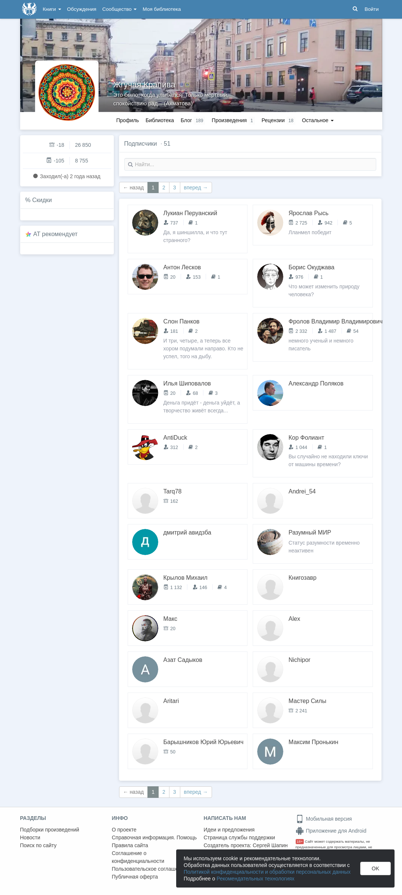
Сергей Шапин (270, 845)
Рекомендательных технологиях (255, 879)
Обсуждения (81, 9)
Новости (30, 837)
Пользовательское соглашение (149, 869)
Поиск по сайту (38, 845)
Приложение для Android (331, 831)
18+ (300, 841)
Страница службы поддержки (239, 837)
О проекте (124, 830)
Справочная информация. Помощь (154, 837)
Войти (372, 9)
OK (375, 868)
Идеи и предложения (229, 830)
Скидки (42, 200)
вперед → (196, 188)
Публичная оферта (135, 877)
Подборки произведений (50, 830)
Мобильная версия (324, 819)
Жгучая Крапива (144, 84)
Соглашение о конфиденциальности (138, 857)
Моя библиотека (162, 9)
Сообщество (119, 9)
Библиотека (160, 120)
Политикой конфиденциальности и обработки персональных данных (267, 872)
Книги (52, 9)
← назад (133, 188)
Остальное (318, 120)
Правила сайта (130, 845)
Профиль (127, 120)
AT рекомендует (55, 234)
